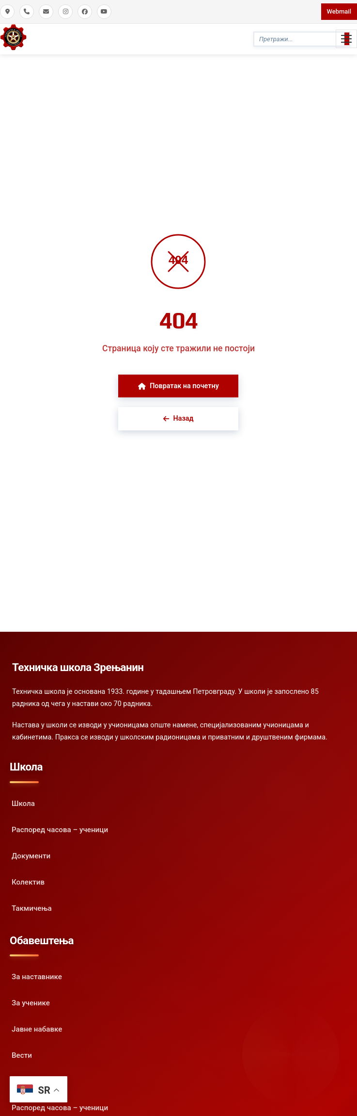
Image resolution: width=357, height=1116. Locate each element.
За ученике (31, 1003)
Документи (31, 856)
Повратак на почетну (178, 386)
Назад (178, 418)
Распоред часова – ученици (60, 829)
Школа (23, 803)
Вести (22, 1055)
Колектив (28, 882)
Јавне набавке (37, 1029)
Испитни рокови (40, 1081)
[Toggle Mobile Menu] (346, 39)
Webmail (339, 11)
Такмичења (32, 908)
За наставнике (37, 976)
